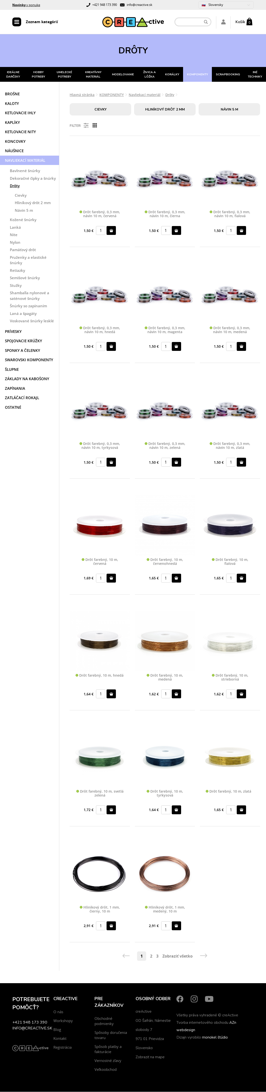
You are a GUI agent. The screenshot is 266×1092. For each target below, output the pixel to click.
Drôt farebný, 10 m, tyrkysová (165, 794)
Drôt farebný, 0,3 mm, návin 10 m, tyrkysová (99, 446)
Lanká (15, 227)
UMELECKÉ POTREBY (64, 75)
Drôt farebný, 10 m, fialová (230, 562)
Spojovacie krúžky (23, 341)
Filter (80, 125)
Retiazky (17, 270)
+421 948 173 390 (104, 4)
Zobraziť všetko (177, 956)
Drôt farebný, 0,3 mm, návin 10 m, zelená (165, 446)
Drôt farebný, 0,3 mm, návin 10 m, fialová (230, 215)
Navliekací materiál (25, 160)
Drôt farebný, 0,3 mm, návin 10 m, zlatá (230, 446)
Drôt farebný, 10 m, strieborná (230, 678)
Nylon (15, 242)
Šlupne (12, 369)
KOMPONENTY (197, 75)
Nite (13, 235)
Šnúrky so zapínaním (28, 306)
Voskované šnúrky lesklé (32, 321)
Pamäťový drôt (23, 250)
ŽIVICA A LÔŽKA (149, 75)
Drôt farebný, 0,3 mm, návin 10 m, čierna (165, 215)
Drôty (15, 186)
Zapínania (15, 388)
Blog (57, 1029)
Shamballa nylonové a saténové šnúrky (29, 296)
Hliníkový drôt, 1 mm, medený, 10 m (165, 910)
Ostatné (13, 407)
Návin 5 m (24, 210)
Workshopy (63, 1020)
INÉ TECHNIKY (255, 75)
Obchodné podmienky (104, 1021)
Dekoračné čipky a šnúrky (33, 178)
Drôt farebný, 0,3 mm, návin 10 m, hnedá (99, 330)
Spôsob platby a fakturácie (108, 1049)
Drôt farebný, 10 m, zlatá (228, 792)
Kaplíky (12, 122)
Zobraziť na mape (150, 1057)
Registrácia (62, 1047)
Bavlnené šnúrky (25, 171)
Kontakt (59, 1038)
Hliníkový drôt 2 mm (33, 203)
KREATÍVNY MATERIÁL (93, 75)
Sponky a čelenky (22, 350)
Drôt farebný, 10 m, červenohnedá (165, 562)
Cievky (21, 195)
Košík (240, 22)
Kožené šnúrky (23, 220)
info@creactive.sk (139, 4)
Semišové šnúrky (25, 278)
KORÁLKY (172, 75)
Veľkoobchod (105, 1069)
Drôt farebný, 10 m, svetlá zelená (100, 794)
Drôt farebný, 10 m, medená (165, 678)
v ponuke (26, 5)
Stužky (16, 285)
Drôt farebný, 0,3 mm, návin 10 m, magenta (165, 330)
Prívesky (13, 331)
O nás (58, 1012)
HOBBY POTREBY (38, 75)
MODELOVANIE (123, 75)
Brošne (12, 94)
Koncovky (15, 141)
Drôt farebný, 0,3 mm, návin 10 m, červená (99, 215)
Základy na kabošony (27, 379)
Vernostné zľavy (107, 1060)
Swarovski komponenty (29, 360)
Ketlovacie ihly (20, 113)
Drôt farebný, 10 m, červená (100, 562)
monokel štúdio (215, 1037)
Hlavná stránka (82, 95)
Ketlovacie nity (20, 132)
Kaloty (12, 103)
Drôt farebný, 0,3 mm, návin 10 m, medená (230, 330)
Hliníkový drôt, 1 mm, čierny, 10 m (100, 910)
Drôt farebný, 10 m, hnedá (100, 676)
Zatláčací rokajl (22, 398)
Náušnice (14, 151)
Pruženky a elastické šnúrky (28, 260)
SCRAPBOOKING (228, 75)
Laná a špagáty (23, 313)
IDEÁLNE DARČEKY (13, 75)
